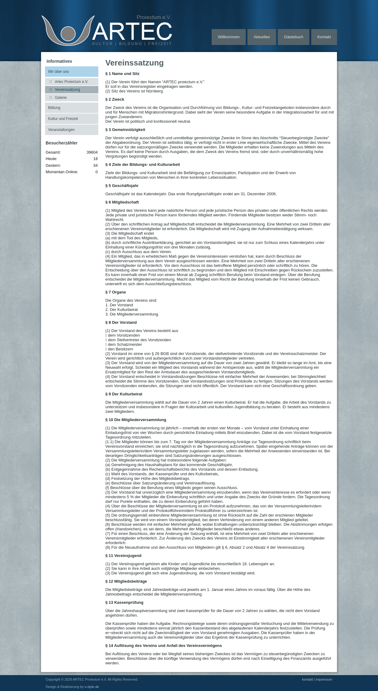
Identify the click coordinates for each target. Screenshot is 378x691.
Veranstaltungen (61, 130)
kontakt (307, 679)
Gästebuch (293, 37)
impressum (324, 679)
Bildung (54, 108)
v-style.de (92, 687)
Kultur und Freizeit (63, 119)
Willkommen (229, 37)
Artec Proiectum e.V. (71, 82)
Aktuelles (262, 37)
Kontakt (324, 37)
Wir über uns (58, 71)
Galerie (61, 97)
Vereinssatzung (67, 90)
